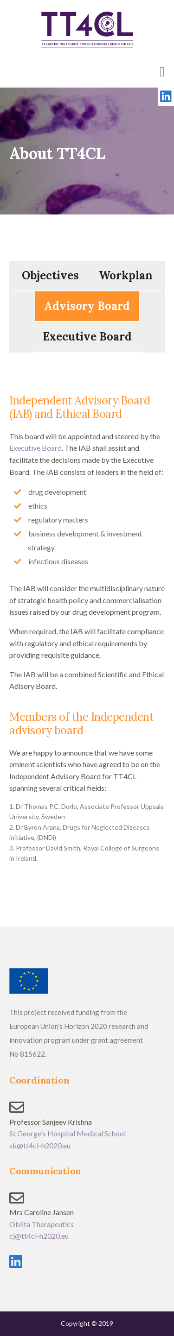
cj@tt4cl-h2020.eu (39, 1235)
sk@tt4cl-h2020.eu (40, 1145)
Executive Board (35, 447)
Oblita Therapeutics (41, 1224)
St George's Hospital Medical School (67, 1133)
